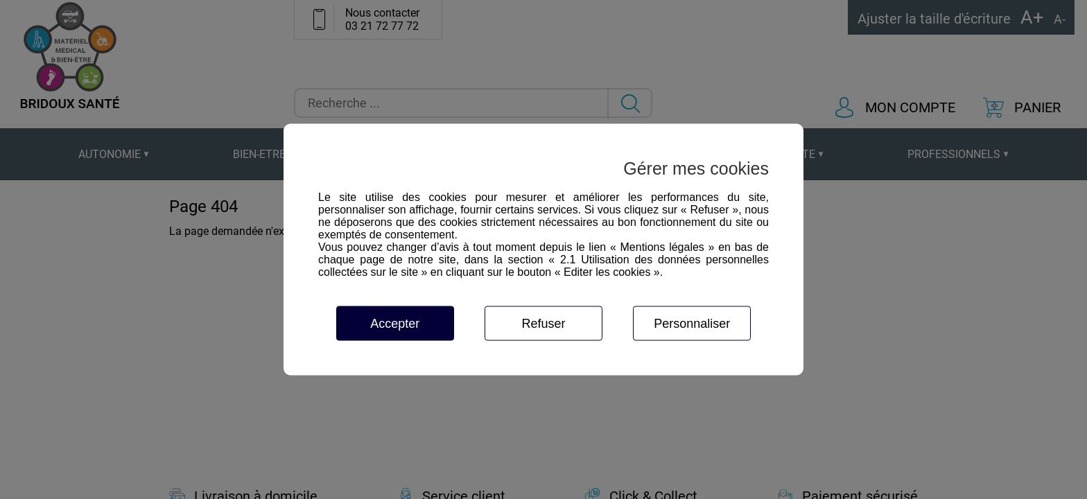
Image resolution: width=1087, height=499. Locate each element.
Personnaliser (692, 324)
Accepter (394, 324)
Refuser (543, 324)
